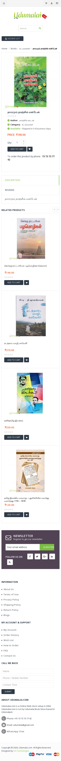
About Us (7, 589)
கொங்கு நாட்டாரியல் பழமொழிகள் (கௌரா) (25, 265)
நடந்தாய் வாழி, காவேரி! (15, 343)
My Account (8, 629)
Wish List (7, 640)
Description (12, 180)
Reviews (9, 190)
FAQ (4, 650)
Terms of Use (10, 594)
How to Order (10, 645)
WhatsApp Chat (15, 731)
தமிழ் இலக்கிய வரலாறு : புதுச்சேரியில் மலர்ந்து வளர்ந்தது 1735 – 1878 (26, 499)
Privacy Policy (10, 599)
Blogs (5, 615)
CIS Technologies (21, 751)
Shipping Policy (11, 604)
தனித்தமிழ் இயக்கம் (13, 420)
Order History (10, 635)
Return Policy (10, 609)
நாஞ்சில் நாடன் (26, 120)
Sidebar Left (12, 38)
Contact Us (8, 655)
